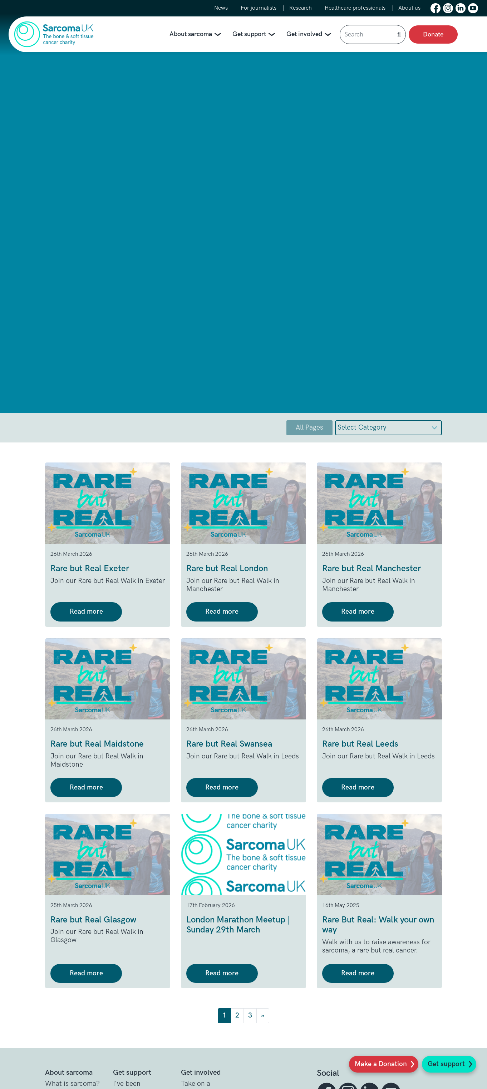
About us (409, 8)
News (221, 8)
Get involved (310, 34)
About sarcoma (196, 34)
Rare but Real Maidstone (97, 744)
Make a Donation (381, 1064)
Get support (446, 1064)
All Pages (309, 428)
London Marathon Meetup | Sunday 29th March (238, 925)
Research (300, 8)
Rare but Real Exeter (89, 568)
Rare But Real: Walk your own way (378, 925)
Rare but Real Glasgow (93, 920)
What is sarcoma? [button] (72, 1084)
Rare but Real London (227, 568)
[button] (435, 8)
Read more (86, 612)
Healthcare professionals (355, 8)
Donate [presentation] (433, 34)
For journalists (258, 8)
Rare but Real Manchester (371, 568)
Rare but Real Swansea (229, 744)
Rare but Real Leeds (360, 744)
